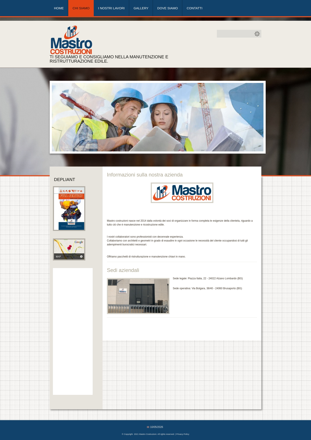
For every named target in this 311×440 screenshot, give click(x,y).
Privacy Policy (182, 434)
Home (59, 8)
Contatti (194, 8)
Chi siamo (81, 8)
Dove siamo (167, 8)
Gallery (140, 8)
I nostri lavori (111, 8)
